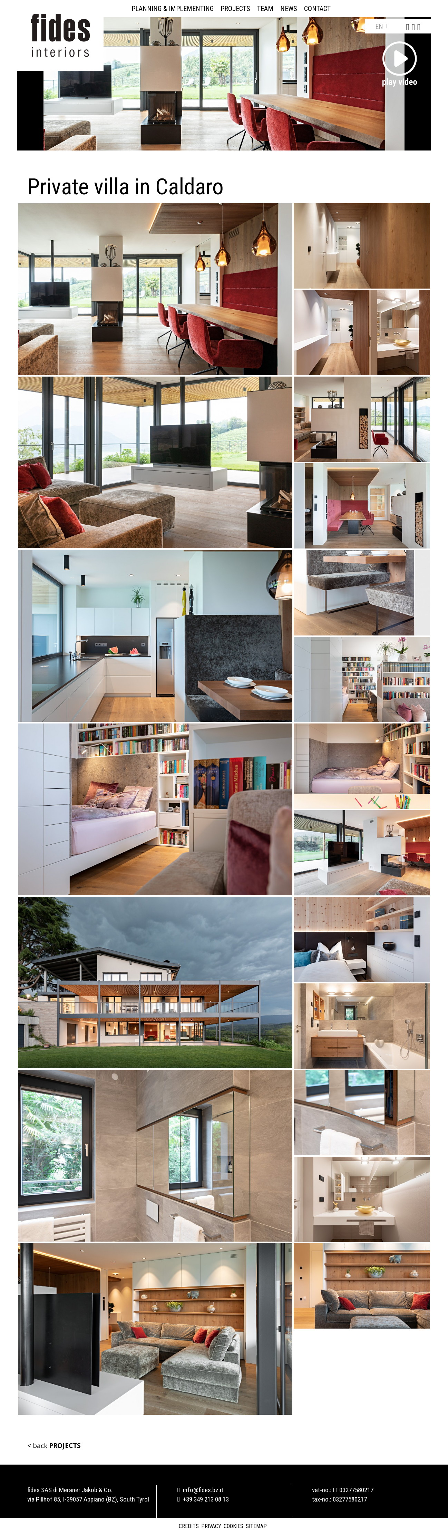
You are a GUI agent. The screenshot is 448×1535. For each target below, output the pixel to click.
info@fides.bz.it (200, 1490)
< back (54, 1445)
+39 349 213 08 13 (203, 1499)
